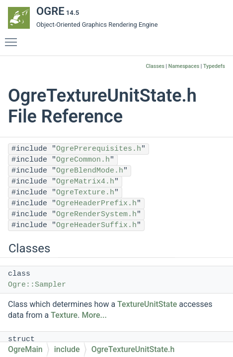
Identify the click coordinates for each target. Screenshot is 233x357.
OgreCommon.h (83, 160)
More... (93, 315)
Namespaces (183, 66)
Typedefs (214, 66)
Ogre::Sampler (37, 285)
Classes (155, 66)
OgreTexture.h (85, 192)
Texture (64, 315)
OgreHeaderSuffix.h (96, 225)
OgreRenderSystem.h (96, 214)
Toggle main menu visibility (13, 38)
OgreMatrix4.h (85, 182)
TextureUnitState (147, 304)
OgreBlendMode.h (89, 171)
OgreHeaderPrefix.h (96, 203)
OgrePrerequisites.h (98, 149)
